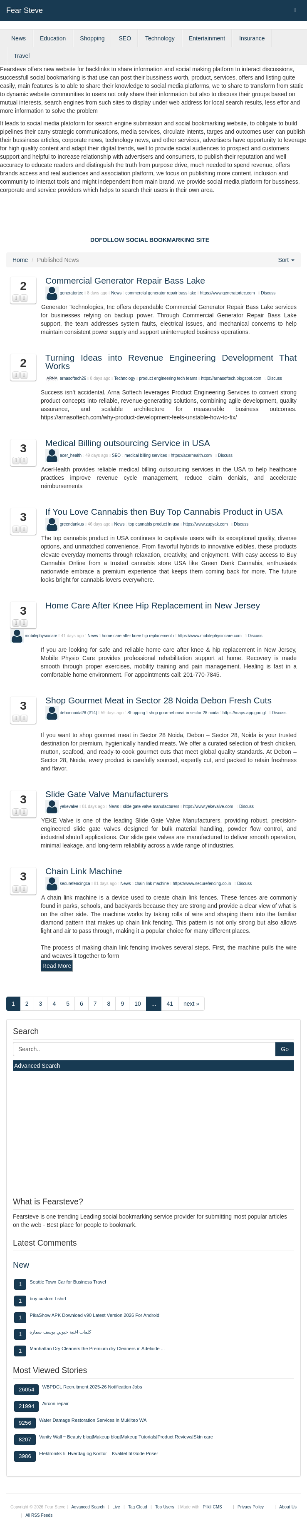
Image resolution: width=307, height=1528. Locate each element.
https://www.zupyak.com (205, 524)
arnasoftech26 (73, 378)
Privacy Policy (251, 1507)
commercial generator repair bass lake (161, 293)
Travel (22, 55)
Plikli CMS (212, 1507)
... (153, 1003)
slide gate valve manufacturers (151, 806)
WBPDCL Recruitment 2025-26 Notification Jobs (92, 1386)
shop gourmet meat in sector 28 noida (184, 712)
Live (116, 1507)
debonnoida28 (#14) (78, 712)
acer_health (71, 455)
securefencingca (75, 883)
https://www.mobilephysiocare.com (209, 635)
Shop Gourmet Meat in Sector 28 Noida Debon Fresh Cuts (158, 700)
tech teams (187, 378)
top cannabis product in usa (154, 524)
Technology (160, 38)
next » (191, 1003)
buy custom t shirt (48, 1298)
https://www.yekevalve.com (208, 806)
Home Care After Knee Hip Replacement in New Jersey (152, 605)
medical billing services (146, 455)
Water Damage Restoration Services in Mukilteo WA (92, 1420)
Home (20, 260)
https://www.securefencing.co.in (202, 883)
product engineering (157, 378)
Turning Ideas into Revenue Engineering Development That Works (171, 362)
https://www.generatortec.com (227, 293)
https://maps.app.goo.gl (244, 712)
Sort (286, 260)
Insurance (252, 38)
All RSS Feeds (38, 1515)
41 (169, 1003)
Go (285, 1049)
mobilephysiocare (41, 635)
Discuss (268, 293)
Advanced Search (37, 1065)
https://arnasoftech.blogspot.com (231, 378)
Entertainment (207, 38)
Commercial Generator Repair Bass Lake (125, 280)
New (21, 1264)
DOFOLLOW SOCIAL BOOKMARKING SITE (149, 240)
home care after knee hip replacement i (138, 635)
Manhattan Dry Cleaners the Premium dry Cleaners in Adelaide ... (97, 1348)
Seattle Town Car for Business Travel (68, 1281)
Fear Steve (24, 10)
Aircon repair (55, 1403)
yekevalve (69, 806)
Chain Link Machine (83, 871)
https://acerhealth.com (191, 455)
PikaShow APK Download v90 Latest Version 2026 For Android (94, 1315)
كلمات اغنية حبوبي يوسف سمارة (60, 1331)
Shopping (92, 38)
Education (53, 38)
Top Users (164, 1507)
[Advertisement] (153, 217)
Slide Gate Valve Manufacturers (106, 794)
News (18, 38)
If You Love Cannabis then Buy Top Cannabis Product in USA (164, 511)
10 (137, 1003)
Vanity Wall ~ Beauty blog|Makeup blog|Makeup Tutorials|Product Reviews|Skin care (126, 1436)
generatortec (71, 293)
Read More (56, 965)
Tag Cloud (137, 1507)
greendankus (72, 524)
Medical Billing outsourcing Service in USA (127, 443)
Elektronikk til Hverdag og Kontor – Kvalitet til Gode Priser (98, 1453)
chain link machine (152, 883)
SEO (125, 38)
